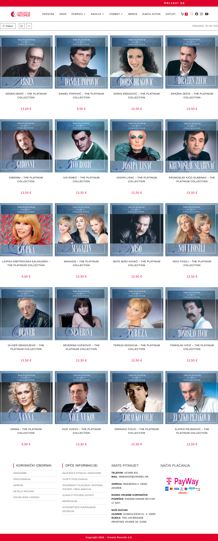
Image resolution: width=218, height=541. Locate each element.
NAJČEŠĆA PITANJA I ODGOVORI (81, 473)
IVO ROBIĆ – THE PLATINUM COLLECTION (81, 179)
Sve (216, 26)
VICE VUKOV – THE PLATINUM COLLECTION (81, 431)
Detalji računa (23, 491)
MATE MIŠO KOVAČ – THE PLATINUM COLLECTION (136, 263)
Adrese (18, 485)
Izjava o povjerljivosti (78, 495)
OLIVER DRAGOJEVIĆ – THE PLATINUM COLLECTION (26, 347)
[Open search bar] (191, 14)
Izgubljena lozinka (26, 497)
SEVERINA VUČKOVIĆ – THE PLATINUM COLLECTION (81, 347)
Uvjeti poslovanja (75, 479)
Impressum (69, 501)
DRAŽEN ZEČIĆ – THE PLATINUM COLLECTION (192, 95)
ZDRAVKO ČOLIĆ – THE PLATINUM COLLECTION (137, 431)
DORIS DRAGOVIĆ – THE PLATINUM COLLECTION (137, 95)
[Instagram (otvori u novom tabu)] (201, 14)
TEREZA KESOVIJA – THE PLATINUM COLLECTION (136, 347)
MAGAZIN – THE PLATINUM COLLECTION (81, 263)
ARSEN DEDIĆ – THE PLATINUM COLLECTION (26, 95)
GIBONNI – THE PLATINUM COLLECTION (26, 179)
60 (210, 26)
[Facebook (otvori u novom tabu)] (196, 14)
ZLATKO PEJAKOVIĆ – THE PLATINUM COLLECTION (192, 431)
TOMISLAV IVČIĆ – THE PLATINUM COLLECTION (192, 347)
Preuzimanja (21, 479)
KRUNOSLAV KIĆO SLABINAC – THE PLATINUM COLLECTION (192, 179)
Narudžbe (20, 473)
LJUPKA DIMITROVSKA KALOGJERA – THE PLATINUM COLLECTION (26, 263)
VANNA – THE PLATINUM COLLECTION (26, 431)
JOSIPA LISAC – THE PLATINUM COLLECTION (136, 179)
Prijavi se (174, 3)
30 (206, 26)
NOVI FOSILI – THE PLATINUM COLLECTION (192, 263)
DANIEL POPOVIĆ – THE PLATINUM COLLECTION (81, 95)
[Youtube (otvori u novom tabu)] (206, 14)
